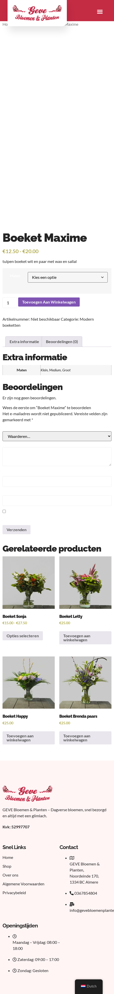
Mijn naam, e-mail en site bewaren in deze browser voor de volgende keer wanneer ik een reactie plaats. (53, 519)
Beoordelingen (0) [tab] (62, 341)
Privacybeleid (14, 892)
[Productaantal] (10, 302)
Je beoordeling (15, 429)
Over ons (10, 874)
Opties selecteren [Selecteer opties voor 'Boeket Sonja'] (23, 635)
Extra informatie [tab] (24, 341)
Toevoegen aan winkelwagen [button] (76, 637)
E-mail (9, 493)
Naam (9, 474)
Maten (15, 276)
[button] (99, 11)
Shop (7, 866)
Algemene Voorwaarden (23, 883)
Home (8, 857)
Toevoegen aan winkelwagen (49, 301)
